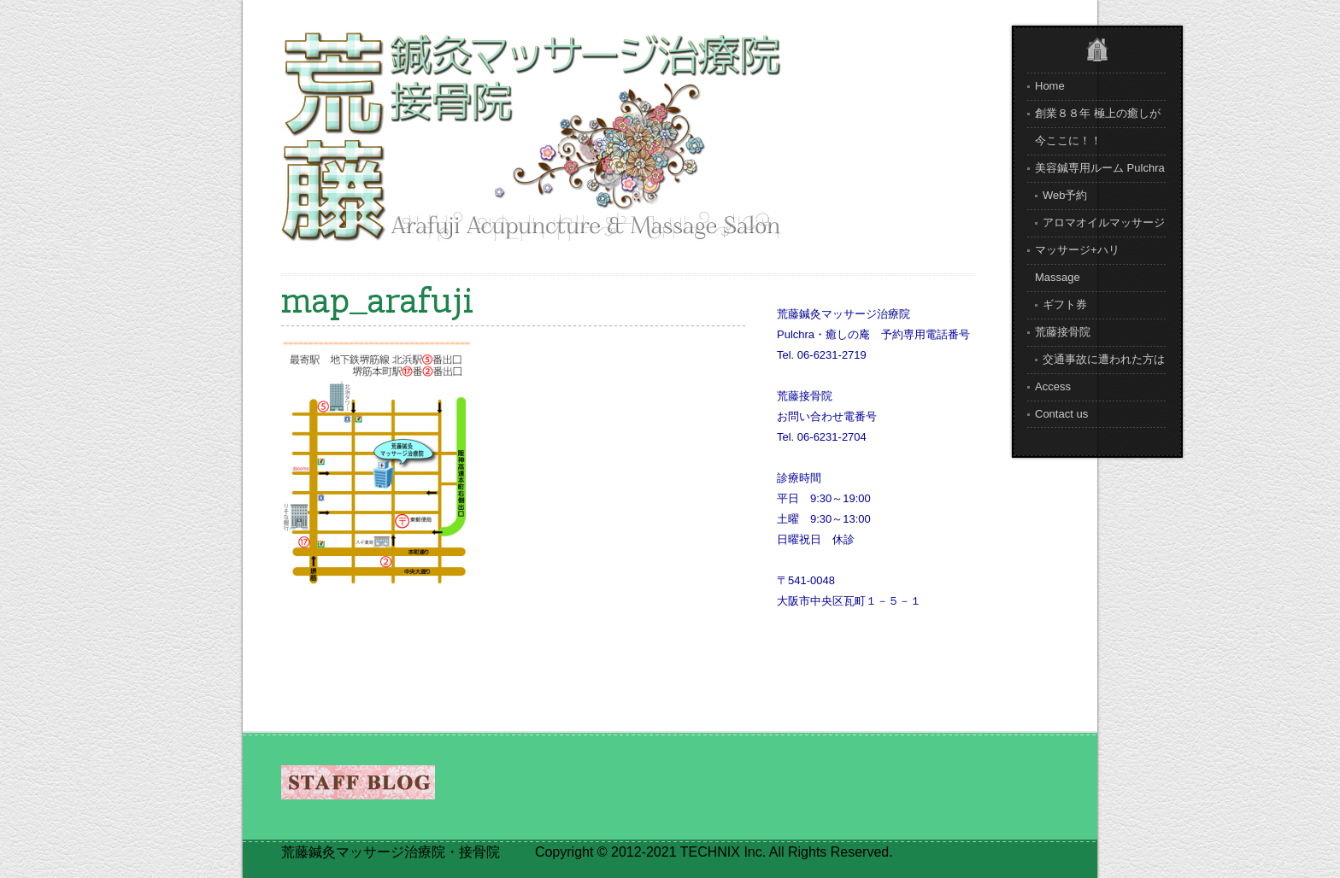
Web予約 (1065, 195)
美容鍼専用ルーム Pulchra (1100, 167)
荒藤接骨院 (1062, 331)
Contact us (1061, 413)
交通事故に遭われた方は (1104, 359)
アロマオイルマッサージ (1104, 222)
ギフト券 (1065, 304)
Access (1053, 386)
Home (1050, 85)
